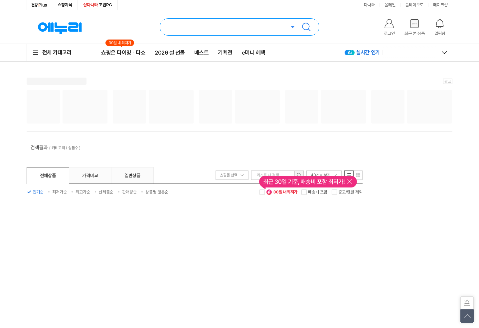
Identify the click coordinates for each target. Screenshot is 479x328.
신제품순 (106, 191)
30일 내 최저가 (281, 192)
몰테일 (390, 4)
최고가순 (83, 191)
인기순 (38, 191)
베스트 (201, 52)
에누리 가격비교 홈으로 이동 (60, 27)
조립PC (97, 4)
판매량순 (129, 191)
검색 (306, 27)
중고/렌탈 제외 (350, 191)
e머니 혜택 (253, 52)
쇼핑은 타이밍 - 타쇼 (123, 52)
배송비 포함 (317, 191)
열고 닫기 (444, 53)
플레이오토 (414, 4)
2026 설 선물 (170, 52)
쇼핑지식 (65, 4)
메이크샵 (440, 4)
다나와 (369, 4)
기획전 (225, 52)
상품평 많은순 (156, 191)
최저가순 (59, 191)
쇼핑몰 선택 (232, 175)
